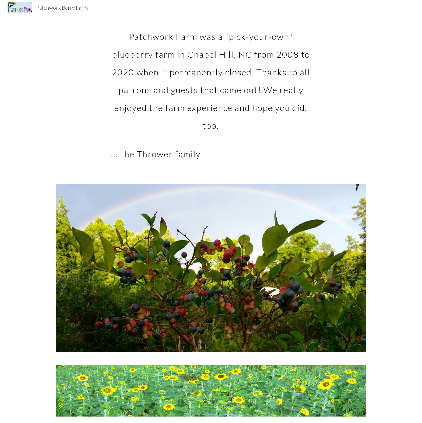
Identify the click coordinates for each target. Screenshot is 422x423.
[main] (211, 92)
